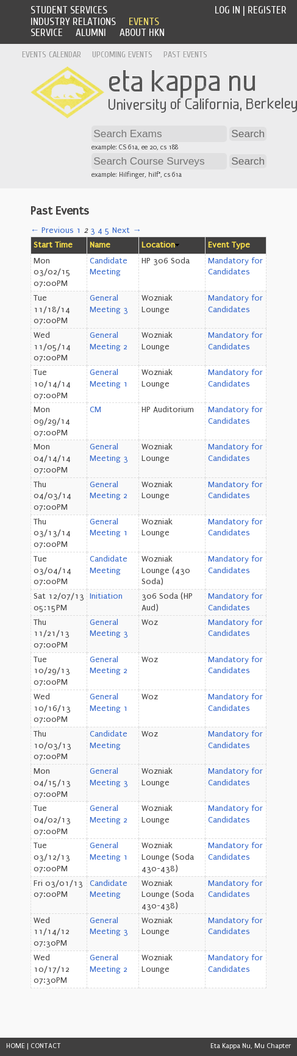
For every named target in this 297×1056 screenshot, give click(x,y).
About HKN (142, 32)
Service (46, 32)
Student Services (68, 10)
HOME (15, 1046)
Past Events (185, 54)
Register (267, 10)
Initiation (106, 596)
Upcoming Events (122, 54)
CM (95, 410)
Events (144, 21)
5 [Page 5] (107, 230)
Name (100, 245)
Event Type (229, 245)
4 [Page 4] (100, 230)
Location (158, 245)
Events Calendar (51, 54)
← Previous (52, 230)
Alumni (91, 32)
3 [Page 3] (92, 230)
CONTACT (45, 1046)
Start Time (53, 245)
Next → (126, 230)
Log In (227, 10)
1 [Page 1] (78, 230)
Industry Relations (73, 21)
